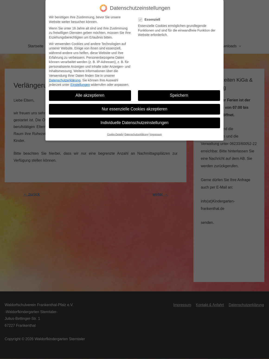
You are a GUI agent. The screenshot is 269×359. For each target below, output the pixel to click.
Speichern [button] (179, 92)
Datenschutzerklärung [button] (136, 130)
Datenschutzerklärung (64, 77)
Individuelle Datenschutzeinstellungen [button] (135, 119)
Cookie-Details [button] (115, 130)
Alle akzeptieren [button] (90, 92)
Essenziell (150, 16)
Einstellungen (80, 81)
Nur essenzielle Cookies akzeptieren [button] (134, 105)
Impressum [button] (156, 130)
